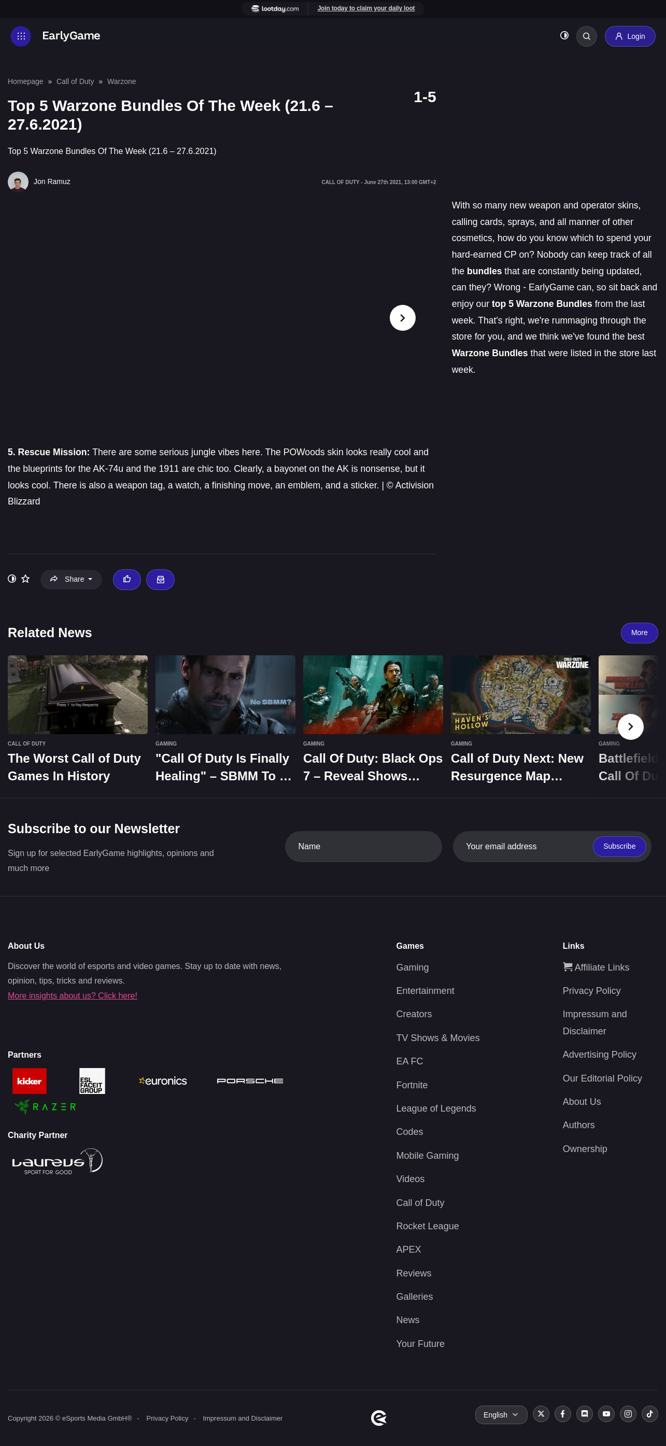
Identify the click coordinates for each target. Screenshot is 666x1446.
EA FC (409, 1061)
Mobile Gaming (427, 1155)
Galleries (414, 1296)
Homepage (26, 81)
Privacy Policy (592, 991)
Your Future (420, 1344)
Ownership (585, 1149)
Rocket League (427, 1226)
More (639, 632)
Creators (414, 1014)
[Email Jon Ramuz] (160, 579)
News (408, 1320)
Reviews (414, 1273)
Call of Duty (75, 81)
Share (68, 579)
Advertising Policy (599, 1054)
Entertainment (425, 991)
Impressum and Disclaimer (242, 1418)
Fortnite (412, 1085)
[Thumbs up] (127, 579)
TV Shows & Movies (438, 1038)
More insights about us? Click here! (72, 995)
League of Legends (436, 1108)
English (495, 1415)
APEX (408, 1249)
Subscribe (619, 846)
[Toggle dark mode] (564, 36)
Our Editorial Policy (602, 1078)
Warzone (121, 81)
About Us (582, 1102)
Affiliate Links (596, 967)
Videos (410, 1179)
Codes (409, 1132)
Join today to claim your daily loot (366, 8)
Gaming (412, 967)
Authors (579, 1125)
